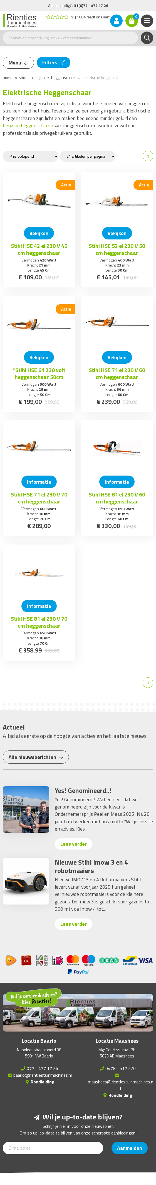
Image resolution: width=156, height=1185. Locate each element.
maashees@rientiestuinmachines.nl (120, 1085)
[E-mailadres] (53, 1148)
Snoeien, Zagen (32, 77)
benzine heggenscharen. (29, 125)
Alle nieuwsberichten (36, 757)
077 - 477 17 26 (42, 1068)
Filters (53, 62)
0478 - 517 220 (120, 1068)
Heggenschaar (63, 77)
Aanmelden (129, 1148)
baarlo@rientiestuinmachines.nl (42, 1075)
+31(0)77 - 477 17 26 (90, 5)
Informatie (39, 482)
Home (8, 77)
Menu (18, 62)
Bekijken (38, 233)
